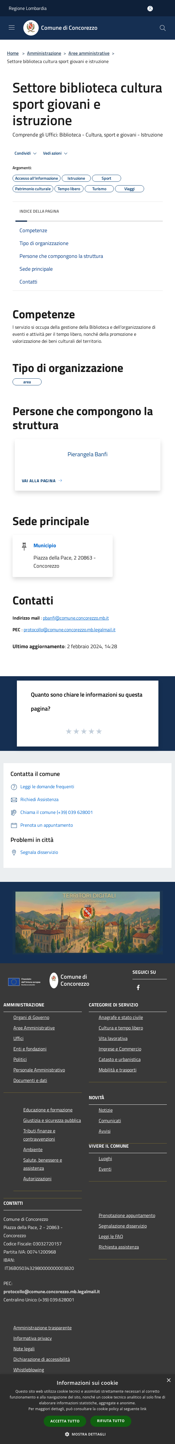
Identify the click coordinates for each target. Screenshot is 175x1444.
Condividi (26, 153)
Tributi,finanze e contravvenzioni (39, 1134)
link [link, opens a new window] (143, 1408)
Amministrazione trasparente (42, 1327)
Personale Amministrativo (39, 1069)
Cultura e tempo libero (121, 1027)
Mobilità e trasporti (118, 1069)
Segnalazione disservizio (123, 1225)
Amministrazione (44, 53)
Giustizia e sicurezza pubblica (52, 1120)
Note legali (24, 1348)
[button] (87, 1434)
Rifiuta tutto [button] (111, 1420)
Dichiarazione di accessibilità (41, 1359)
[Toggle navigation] (11, 27)
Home (13, 53)
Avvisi (105, 1130)
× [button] (168, 1380)
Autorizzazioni (37, 1178)
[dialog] (87, 1409)
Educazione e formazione (48, 1109)
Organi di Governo (31, 1017)
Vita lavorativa (113, 1038)
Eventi (105, 1168)
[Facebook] (138, 988)
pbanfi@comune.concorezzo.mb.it (76, 617)
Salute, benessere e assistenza (42, 1164)
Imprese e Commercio (120, 1048)
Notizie (106, 1109)
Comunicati (110, 1120)
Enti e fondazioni (30, 1048)
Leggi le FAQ (111, 1236)
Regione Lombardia (28, 8)
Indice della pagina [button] (39, 211)
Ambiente (33, 1149)
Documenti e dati (30, 1080)
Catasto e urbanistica (120, 1059)
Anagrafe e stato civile (121, 1017)
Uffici (18, 1038)
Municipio (44, 545)
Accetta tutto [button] (64, 1421)
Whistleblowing (28, 1369)
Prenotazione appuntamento (127, 1215)
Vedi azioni (56, 153)
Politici (20, 1059)
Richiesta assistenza (119, 1246)
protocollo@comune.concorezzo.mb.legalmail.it (70, 629)
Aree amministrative (88, 53)
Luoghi (105, 1158)
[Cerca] (162, 28)
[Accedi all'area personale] (150, 9)
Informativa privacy (32, 1338)
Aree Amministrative (34, 1027)
